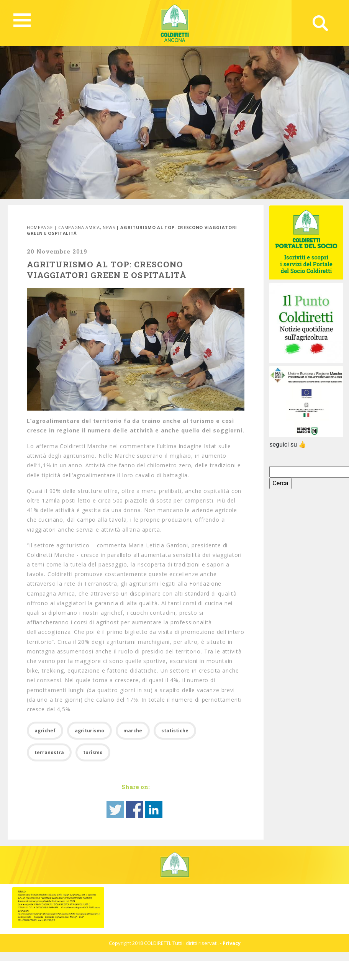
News (109, 227)
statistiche (174, 730)
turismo (93, 752)
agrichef (45, 730)
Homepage (39, 227)
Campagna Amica (79, 227)
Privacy (232, 943)
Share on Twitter (115, 809)
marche (132, 730)
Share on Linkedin (153, 809)
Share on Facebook (134, 809)
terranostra (49, 752)
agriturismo (89, 730)
